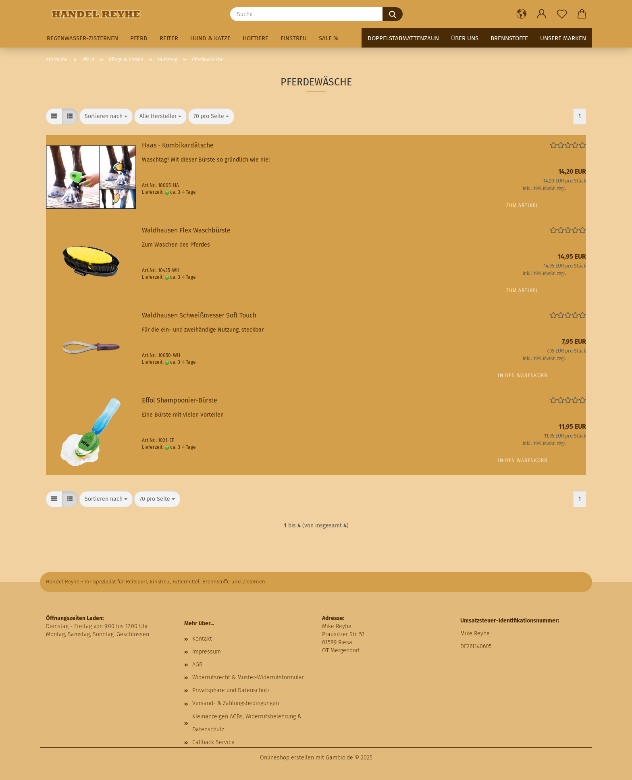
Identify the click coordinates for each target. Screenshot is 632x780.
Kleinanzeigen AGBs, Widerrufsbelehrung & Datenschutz (246, 723)
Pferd (139, 38)
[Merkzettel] (562, 14)
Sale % (328, 38)
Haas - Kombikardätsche (178, 145)
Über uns (464, 38)
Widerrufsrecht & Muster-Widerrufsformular (248, 677)
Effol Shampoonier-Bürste (179, 400)
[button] (521, 14)
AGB (197, 664)
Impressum (206, 651)
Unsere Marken (563, 38)
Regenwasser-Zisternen (82, 38)
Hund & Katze (210, 38)
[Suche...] (393, 14)
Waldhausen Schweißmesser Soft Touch (199, 315)
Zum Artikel (522, 205)
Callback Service (213, 742)
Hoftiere (255, 38)
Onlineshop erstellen (287, 757)
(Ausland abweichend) (222, 192)
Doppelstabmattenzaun (403, 38)
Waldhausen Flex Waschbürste (186, 230)
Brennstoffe (509, 38)
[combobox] (106, 116)
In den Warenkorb (522, 375)
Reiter (169, 38)
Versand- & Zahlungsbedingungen (235, 703)
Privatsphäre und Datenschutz (231, 690)
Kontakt (202, 638)
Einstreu (294, 38)
